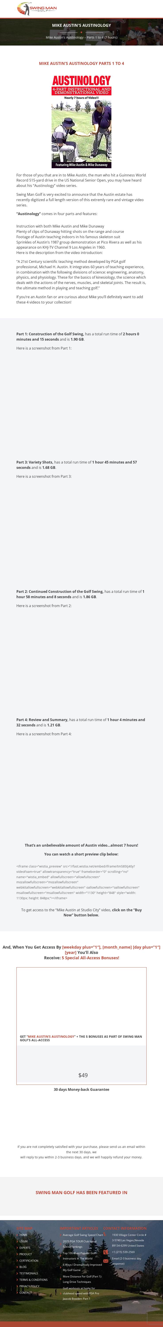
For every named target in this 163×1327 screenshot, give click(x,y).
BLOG (23, 1267)
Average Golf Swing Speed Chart (83, 1235)
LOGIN (23, 1241)
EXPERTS (24, 1248)
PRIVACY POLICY (29, 1286)
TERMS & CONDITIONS (33, 1280)
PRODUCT (25, 1254)
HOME (23, 1235)
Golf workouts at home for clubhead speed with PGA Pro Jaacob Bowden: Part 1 (81, 1293)
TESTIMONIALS (28, 1273)
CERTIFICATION (28, 1261)
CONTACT (25, 1293)
